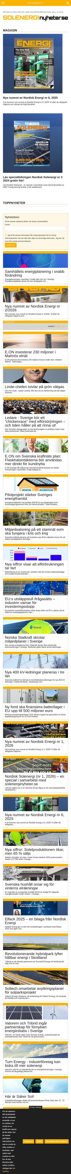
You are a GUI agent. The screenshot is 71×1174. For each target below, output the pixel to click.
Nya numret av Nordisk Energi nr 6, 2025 (30, 97)
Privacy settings (35, 1107)
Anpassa (28, 1141)
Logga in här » (60, 326)
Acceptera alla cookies (56, 1141)
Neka (39, 1141)
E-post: (7, 224)
